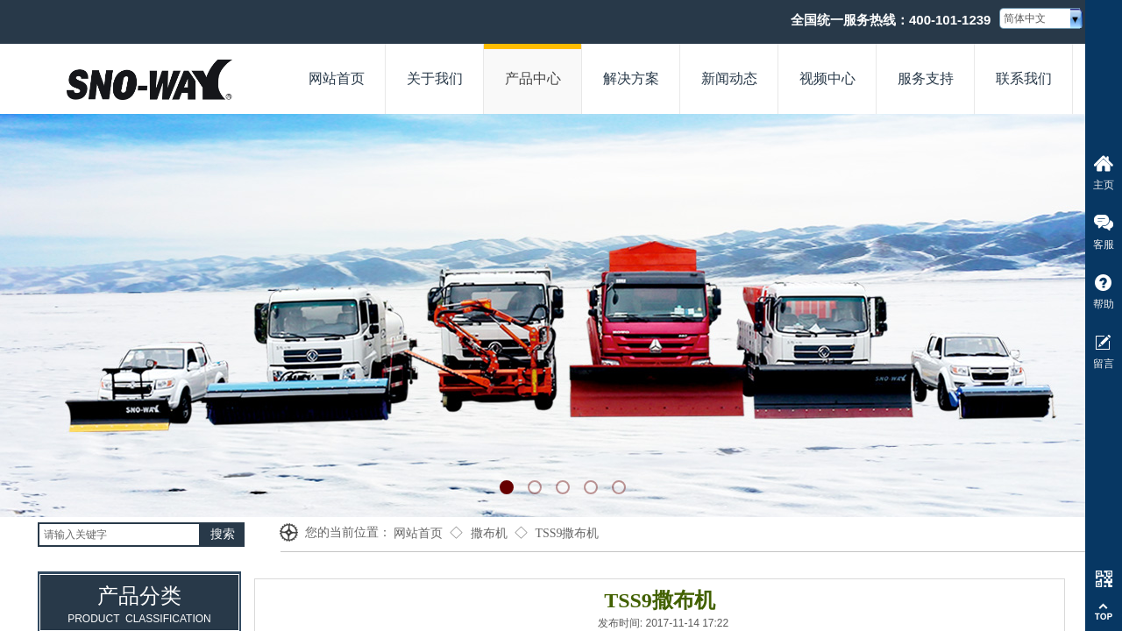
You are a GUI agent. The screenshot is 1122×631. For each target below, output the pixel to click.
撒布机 (489, 533)
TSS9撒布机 (567, 533)
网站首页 (418, 533)
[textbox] (119, 534)
